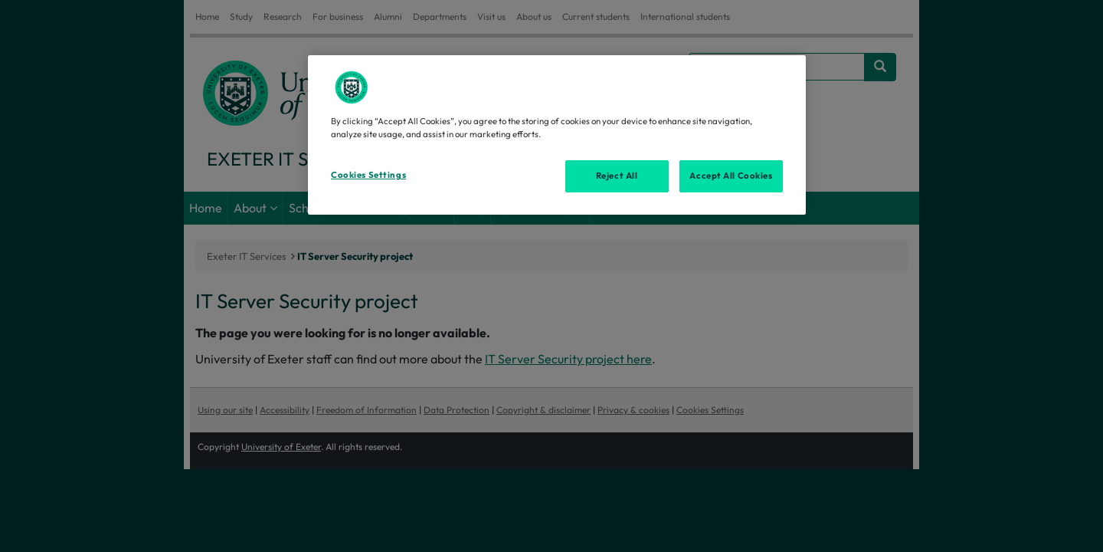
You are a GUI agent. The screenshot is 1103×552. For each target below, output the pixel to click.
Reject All (617, 175)
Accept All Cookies (730, 175)
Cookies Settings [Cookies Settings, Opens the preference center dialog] (368, 174)
